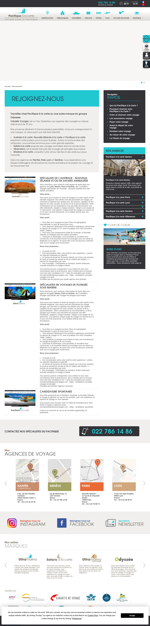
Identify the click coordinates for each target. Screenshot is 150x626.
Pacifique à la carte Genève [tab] (119, 211)
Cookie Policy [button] (93, 615)
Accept (132, 616)
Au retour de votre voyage (122, 135)
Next (144, 483)
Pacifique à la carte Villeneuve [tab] (120, 216)
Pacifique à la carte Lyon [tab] (118, 203)
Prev (6, 483)
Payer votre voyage (119, 122)
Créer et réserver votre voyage (124, 115)
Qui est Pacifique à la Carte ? (124, 105)
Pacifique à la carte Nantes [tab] (119, 157)
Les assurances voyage (121, 118)
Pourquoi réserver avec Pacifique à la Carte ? (121, 110)
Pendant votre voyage (120, 131)
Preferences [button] (76, 619)
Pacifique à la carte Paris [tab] (118, 197)
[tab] (124, 206)
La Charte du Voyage (120, 138)
